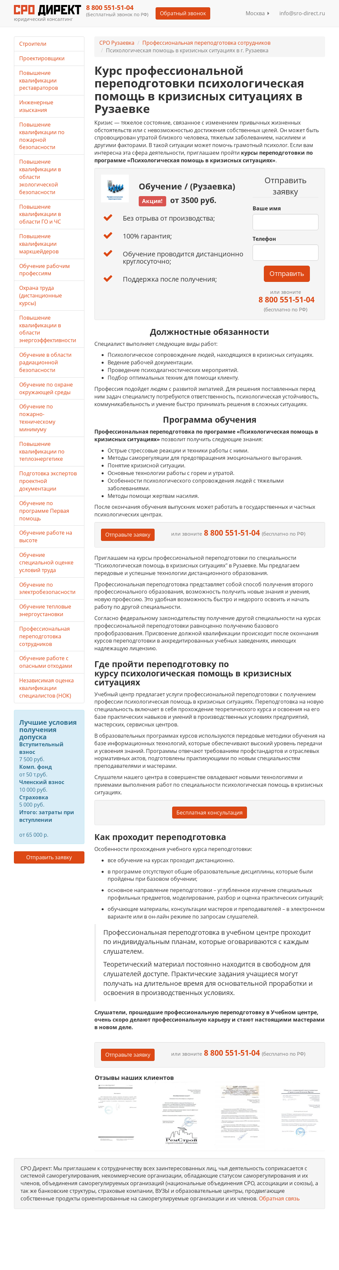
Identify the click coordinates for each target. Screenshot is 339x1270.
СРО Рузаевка (116, 42)
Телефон (264, 238)
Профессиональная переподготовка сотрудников (206, 42)
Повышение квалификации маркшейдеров (39, 244)
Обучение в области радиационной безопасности (45, 362)
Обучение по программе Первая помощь (44, 511)
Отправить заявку (49, 857)
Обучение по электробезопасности (47, 588)
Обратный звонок (183, 13)
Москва (257, 13)
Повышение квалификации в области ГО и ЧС (40, 214)
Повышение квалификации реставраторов (38, 80)
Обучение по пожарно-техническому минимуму (37, 418)
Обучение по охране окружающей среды (46, 388)
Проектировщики (42, 58)
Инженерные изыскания (36, 106)
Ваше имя (267, 208)
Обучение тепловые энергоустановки (45, 610)
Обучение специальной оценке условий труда (46, 562)
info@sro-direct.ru (302, 13)
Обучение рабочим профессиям (44, 269)
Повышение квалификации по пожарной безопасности (42, 136)
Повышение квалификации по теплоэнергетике (42, 451)
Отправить (286, 273)
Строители (32, 43)
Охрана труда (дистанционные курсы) (40, 295)
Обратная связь (279, 1198)
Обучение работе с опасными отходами (45, 662)
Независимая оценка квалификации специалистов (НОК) (46, 688)
